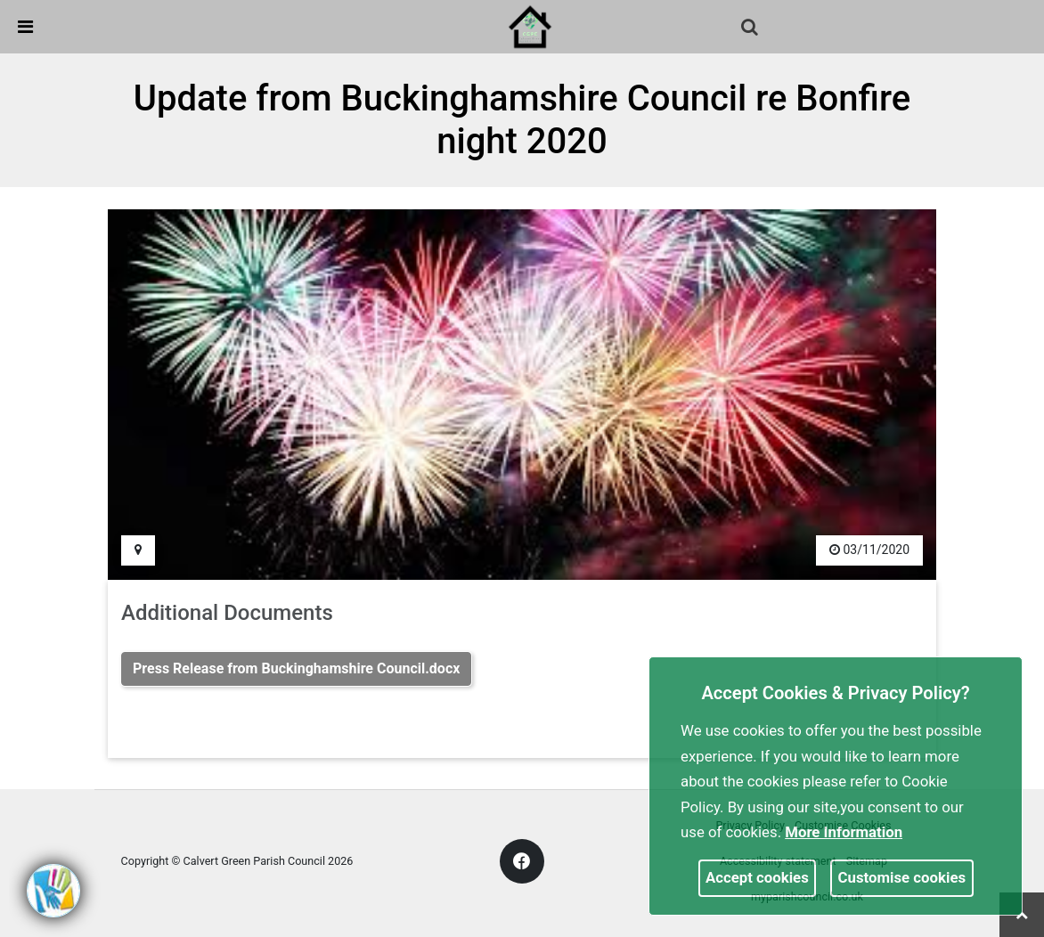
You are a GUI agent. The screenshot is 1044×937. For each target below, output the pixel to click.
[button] (751, 28)
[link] (530, 26)
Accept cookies (757, 877)
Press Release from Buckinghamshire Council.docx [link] (296, 668)
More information (843, 832)
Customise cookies (902, 877)
